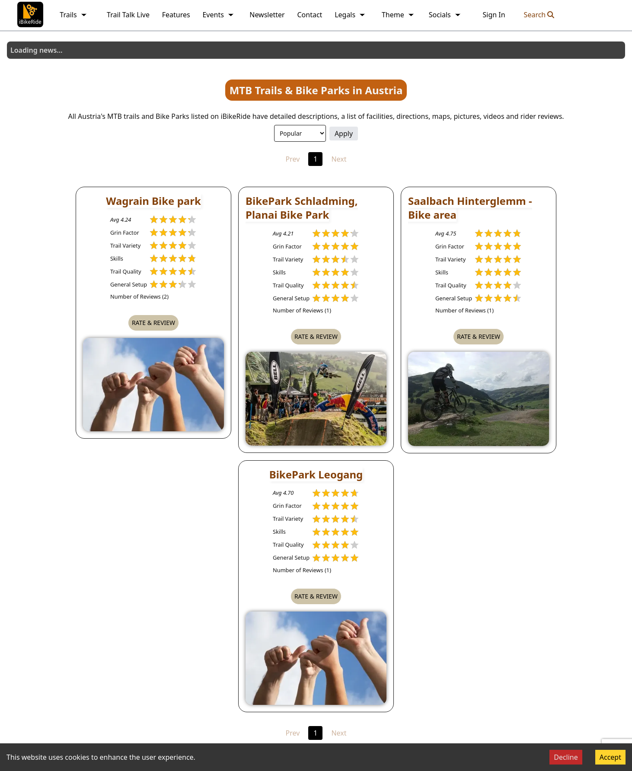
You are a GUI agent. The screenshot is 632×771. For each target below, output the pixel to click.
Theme (398, 14)
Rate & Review (153, 323)
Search (539, 14)
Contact (309, 14)
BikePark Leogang (316, 474)
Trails (73, 14)
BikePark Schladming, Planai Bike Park (302, 208)
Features (176, 14)
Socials (445, 14)
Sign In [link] (493, 14)
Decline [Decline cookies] (566, 757)
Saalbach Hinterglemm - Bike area (470, 208)
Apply (344, 133)
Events (218, 14)
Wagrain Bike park (153, 201)
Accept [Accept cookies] (610, 757)
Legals (350, 14)
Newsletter (266, 14)
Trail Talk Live (128, 14)
